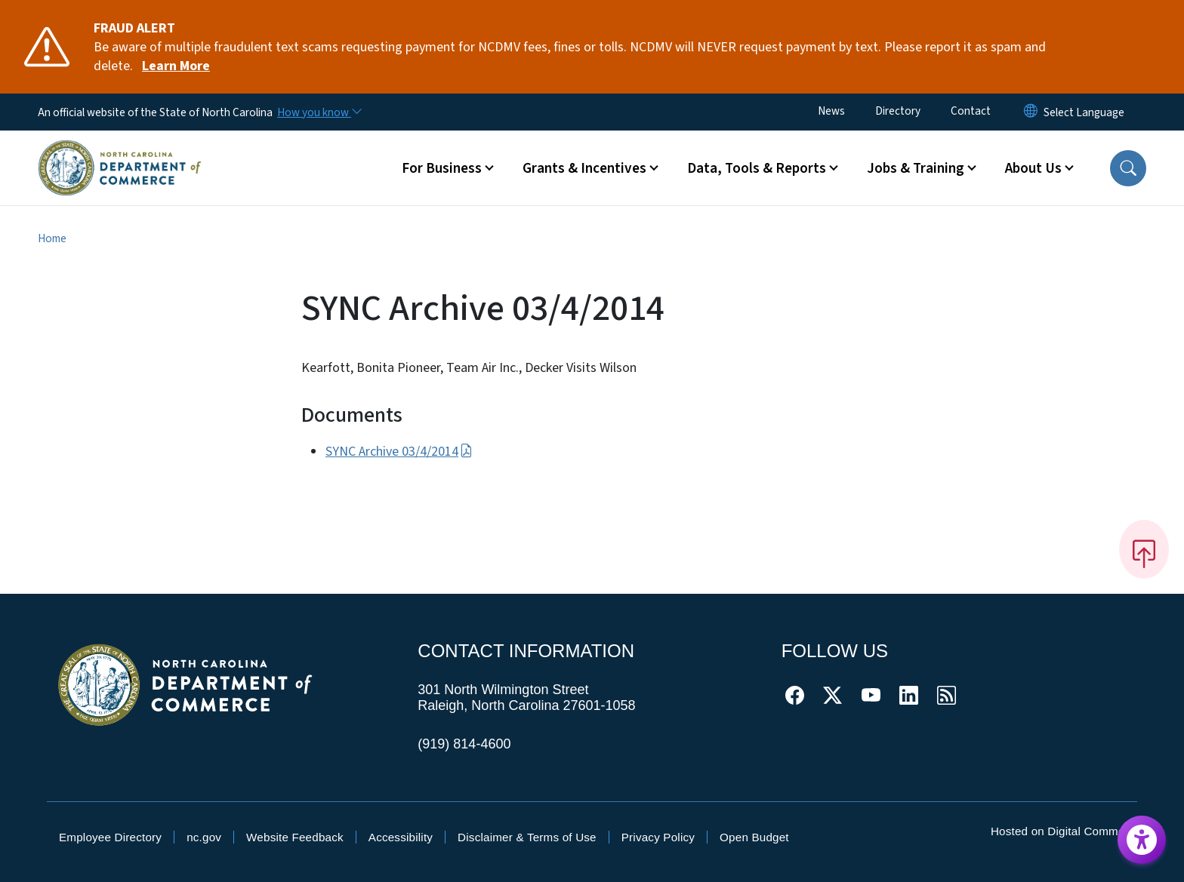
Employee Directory (110, 837)
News (831, 111)
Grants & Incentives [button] (584, 168)
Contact (971, 111)
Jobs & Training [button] (915, 168)
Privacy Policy (658, 837)
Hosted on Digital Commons (1064, 831)
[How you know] (318, 112)
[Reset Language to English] (1031, 112)
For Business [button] (442, 168)
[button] (1128, 168)
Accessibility (400, 837)
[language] (1084, 112)
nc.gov (204, 837)
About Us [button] (1033, 168)
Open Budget (754, 837)
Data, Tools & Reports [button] (756, 168)
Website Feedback (295, 837)
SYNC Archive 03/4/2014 (399, 451)
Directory (897, 111)
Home (52, 238)
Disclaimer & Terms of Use (527, 837)
